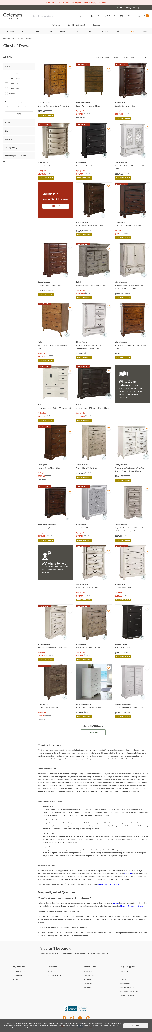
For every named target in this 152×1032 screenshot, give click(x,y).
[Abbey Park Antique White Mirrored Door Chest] (133, 162)
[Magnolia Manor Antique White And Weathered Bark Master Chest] (94, 342)
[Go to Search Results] (80, 16)
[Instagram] (72, 1019)
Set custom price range (14, 102)
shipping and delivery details (108, 884)
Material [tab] (9, 139)
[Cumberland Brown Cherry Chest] (133, 222)
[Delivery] (123, 979)
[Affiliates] (87, 987)
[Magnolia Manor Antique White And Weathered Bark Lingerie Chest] (133, 524)
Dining (37, 31)
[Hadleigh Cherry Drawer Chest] (55, 282)
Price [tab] (7, 66)
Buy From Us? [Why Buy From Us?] (55, 975)
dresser (116, 903)
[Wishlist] (16, 979)
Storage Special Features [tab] (15, 155)
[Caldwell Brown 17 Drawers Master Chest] (94, 404)
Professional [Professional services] (56, 25)
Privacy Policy (115, 1026)
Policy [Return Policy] (125, 983)
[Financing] (88, 979)
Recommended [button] (129, 57)
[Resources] (88, 983)
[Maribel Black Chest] (133, 644)
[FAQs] (122, 975)
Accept (135, 1025)
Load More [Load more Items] (93, 732)
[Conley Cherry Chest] (55, 524)
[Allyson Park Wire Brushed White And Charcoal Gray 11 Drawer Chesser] (133, 464)
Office (118, 31)
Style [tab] (7, 131)
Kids (77, 31)
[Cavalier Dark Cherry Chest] (133, 102)
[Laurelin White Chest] (133, 584)
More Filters (7, 162)
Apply (19, 114)
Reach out (45, 572)
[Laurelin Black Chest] (94, 162)
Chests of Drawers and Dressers (132, 906)
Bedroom (10, 31)
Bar (50, 31)
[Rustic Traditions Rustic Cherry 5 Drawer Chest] (133, 342)
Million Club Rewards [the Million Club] (76, 25)
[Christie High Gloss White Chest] (94, 704)
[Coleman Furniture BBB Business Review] (76, 1010)
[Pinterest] (88, 1019)
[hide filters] (9, 57)
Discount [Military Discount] (91, 975)
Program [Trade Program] (89, 971)
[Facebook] (64, 1019)
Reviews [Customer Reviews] (127, 996)
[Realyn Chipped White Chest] (94, 584)
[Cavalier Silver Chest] (55, 162)
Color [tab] (7, 122)
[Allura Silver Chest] (94, 524)
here (28, 1028)
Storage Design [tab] (11, 147)
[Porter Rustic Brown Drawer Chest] (94, 222)
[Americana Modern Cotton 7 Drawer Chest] (55, 404)
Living (24, 31)
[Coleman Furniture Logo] (12, 18)
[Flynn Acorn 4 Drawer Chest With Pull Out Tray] (55, 342)
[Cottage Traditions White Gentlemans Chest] (133, 704)
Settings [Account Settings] (19, 971)
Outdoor (91, 31)
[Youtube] (80, 1019)
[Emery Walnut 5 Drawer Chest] (94, 102)
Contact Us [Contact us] (145, 8)
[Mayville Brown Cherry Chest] (55, 464)
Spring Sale (80, 111)
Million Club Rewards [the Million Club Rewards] (129, 992)
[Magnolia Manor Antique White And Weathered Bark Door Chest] (133, 282)
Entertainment (64, 31)
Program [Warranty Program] (127, 987)
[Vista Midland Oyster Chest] (94, 464)
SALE (132, 31)
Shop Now (55, 206)
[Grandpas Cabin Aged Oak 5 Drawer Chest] (55, 102)
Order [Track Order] (17, 975)
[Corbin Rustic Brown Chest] (55, 704)
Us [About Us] (51, 971)
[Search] (57, 16)
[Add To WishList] (70, 66)
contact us (128, 873)
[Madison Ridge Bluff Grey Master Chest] (94, 282)
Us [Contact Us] (124, 971)
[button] (95, 16)
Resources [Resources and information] (97, 25)
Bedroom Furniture (10, 39)
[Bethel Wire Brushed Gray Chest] (94, 644)
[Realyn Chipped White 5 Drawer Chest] (55, 644)
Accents (105, 31)
